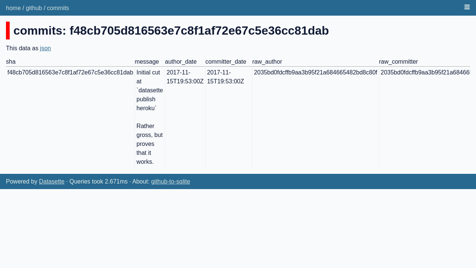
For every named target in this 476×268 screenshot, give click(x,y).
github (34, 8)
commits (58, 8)
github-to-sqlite (170, 181)
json (45, 48)
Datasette (51, 181)
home (13, 8)
